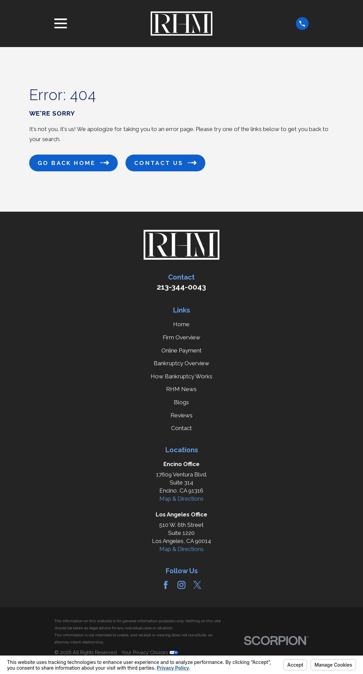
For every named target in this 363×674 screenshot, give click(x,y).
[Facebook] (166, 585)
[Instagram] (181, 585)
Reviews (181, 415)
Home (181, 324)
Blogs (181, 402)
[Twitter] (197, 585)
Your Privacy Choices (149, 652)
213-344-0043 (181, 287)
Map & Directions (181, 498)
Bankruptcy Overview (181, 363)
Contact (181, 428)
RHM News (181, 389)
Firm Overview (181, 337)
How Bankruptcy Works (181, 376)
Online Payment (181, 350)
